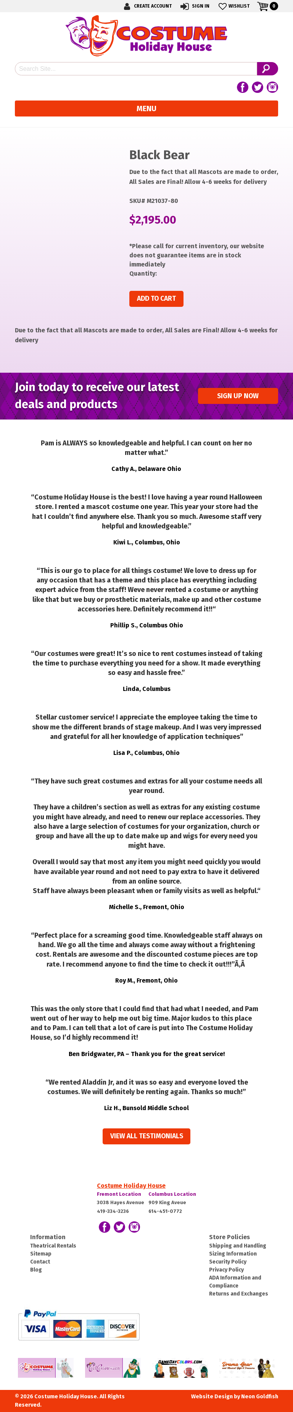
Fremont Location (119, 1194)
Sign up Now (238, 396)
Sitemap (41, 1254)
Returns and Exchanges (238, 1294)
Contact (40, 1262)
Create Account (146, 6)
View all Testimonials (146, 1136)
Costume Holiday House (131, 1185)
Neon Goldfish (259, 1396)
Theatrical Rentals (53, 1246)
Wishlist (233, 6)
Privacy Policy (226, 1270)
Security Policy (227, 1262)
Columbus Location (172, 1194)
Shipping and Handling (237, 1246)
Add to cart (156, 299)
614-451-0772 (165, 1211)
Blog (36, 1270)
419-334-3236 (113, 1211)
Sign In (194, 6)
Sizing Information (233, 1254)
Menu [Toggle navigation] (146, 108)
